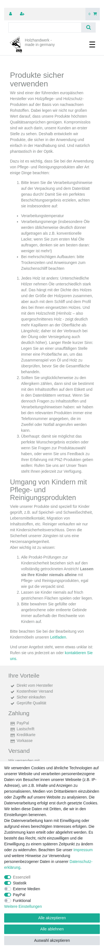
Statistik (20, 883)
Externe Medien (26, 889)
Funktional (22, 900)
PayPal (19, 894)
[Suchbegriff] (45, 27)
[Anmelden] (11, 14)
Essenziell (22, 877)
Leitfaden (58, 637)
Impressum (83, 850)
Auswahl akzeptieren (52, 940)
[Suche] (89, 27)
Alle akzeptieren (52, 918)
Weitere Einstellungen (23, 906)
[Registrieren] (23, 14)
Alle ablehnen (52, 929)
